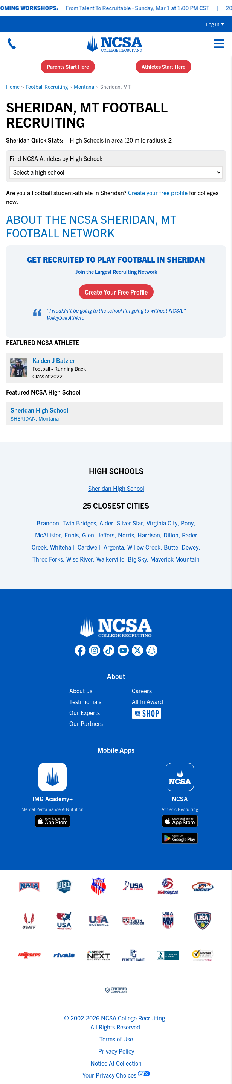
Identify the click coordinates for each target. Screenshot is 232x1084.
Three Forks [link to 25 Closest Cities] (47, 559)
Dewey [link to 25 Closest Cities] (190, 547)
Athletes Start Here (163, 66)
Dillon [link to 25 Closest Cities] (171, 535)
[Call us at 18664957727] (12, 43)
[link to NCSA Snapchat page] (151, 650)
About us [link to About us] (80, 690)
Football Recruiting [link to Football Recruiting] (47, 86)
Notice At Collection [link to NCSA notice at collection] (116, 1063)
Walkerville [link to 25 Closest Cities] (110, 559)
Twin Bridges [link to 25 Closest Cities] (79, 523)
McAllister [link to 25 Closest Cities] (48, 535)
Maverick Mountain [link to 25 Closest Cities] (175, 559)
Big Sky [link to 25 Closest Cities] (137, 559)
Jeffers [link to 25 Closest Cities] (106, 535)
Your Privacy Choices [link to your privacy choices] (109, 1075)
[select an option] (116, 172)
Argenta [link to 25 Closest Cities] (114, 547)
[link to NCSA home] (116, 627)
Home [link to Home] (13, 86)
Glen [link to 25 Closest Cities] (88, 535)
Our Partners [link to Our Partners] (86, 723)
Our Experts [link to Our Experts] (84, 712)
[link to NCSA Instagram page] (94, 650)
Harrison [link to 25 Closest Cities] (148, 535)
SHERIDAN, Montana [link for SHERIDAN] (35, 418)
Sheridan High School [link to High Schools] (116, 488)
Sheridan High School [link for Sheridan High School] (39, 410)
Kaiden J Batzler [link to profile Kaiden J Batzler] (53, 360)
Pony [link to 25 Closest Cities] (187, 523)
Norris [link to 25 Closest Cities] (126, 535)
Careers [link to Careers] (142, 690)
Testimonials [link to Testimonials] (85, 701)
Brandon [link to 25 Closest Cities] (48, 523)
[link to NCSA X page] (137, 650)
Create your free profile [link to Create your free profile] (158, 192)
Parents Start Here (68, 66)
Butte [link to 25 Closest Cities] (171, 547)
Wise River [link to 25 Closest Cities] (79, 559)
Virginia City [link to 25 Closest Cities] (162, 523)
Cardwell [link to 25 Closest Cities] (89, 547)
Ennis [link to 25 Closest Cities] (71, 535)
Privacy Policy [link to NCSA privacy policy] (116, 1051)
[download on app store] (52, 821)
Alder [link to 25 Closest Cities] (106, 523)
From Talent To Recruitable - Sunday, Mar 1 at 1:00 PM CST (142, 7)
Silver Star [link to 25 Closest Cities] (130, 523)
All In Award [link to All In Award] (147, 701)
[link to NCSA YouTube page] (123, 650)
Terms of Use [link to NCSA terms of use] (116, 1039)
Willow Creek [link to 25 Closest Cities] (143, 547)
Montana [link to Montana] (84, 86)
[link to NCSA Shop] (147, 713)
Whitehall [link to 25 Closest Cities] (62, 547)
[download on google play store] (179, 838)
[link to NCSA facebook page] (80, 650)
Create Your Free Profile (116, 292)
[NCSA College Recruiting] (114, 43)
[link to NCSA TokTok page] (108, 650)
